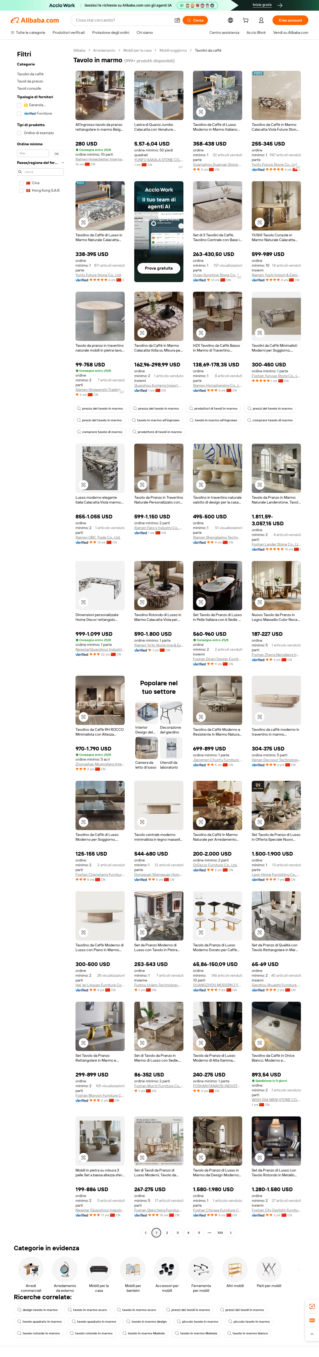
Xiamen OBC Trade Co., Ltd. (97, 537)
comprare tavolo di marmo (270, 420)
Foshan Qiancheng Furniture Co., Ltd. (158, 1210)
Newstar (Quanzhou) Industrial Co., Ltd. (100, 1210)
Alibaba (79, 50)
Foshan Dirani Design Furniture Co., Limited (217, 659)
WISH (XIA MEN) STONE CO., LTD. (276, 1100)
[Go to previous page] (145, 1233)
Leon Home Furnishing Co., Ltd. (276, 874)
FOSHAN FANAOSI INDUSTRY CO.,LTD (217, 1086)
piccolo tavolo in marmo (197, 1321)
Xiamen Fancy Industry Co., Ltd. (158, 528)
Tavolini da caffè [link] (208, 50)
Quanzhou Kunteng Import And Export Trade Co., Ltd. (158, 385)
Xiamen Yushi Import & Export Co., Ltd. (276, 275)
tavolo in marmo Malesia (144, 1333)
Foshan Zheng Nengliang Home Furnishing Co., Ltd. (276, 655)
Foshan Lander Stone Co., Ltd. (276, 544)
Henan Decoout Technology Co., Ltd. (276, 760)
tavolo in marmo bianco (247, 1333)
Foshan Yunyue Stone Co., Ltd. (276, 376)
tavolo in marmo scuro (87, 1310)
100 (220, 1233)
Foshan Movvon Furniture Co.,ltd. (100, 1095)
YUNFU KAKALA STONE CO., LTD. (158, 160)
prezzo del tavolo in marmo (100, 408)
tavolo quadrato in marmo (39, 1321)
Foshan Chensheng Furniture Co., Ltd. (100, 874)
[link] (312, 1306)
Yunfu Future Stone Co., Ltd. (275, 164)
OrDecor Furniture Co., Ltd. (215, 865)
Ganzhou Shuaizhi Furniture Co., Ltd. (276, 985)
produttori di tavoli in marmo (213, 408)
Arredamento (104, 50)
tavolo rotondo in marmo (38, 1333)
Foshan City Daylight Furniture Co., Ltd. (276, 1210)
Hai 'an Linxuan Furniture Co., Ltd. (100, 985)
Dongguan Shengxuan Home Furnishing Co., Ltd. (158, 874)
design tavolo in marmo (37, 1310)
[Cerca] (195, 20)
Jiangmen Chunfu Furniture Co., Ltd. (217, 760)
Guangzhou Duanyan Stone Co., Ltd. (217, 164)
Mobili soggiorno (173, 50)
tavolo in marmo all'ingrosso (155, 420)
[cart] (247, 21)
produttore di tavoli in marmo (157, 432)
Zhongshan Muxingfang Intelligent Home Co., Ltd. (100, 764)
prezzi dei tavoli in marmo (188, 1310)
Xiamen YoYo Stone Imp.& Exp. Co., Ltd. (158, 645)
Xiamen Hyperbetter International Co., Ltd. (100, 159)
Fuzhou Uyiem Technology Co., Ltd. (158, 985)
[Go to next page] (231, 1233)
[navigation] (40, 642)
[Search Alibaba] (123, 20)
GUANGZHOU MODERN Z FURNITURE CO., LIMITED (217, 985)
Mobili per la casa (137, 50)
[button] (177, 20)
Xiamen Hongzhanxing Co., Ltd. (217, 385)
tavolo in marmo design (146, 1321)
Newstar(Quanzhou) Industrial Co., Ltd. (100, 649)
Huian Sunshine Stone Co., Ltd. (217, 275)
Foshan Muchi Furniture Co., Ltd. (158, 1086)
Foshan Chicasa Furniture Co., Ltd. (217, 1210)
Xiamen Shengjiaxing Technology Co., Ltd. (217, 537)
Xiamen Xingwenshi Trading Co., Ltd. (100, 389)
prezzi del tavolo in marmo (269, 408)
